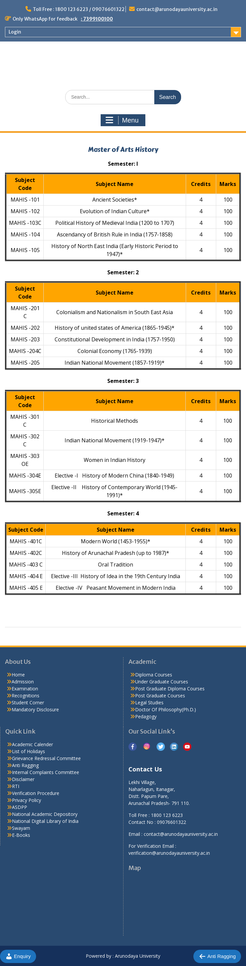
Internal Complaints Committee (45, 772)
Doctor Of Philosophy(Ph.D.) (165, 709)
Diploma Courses (153, 674)
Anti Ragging (25, 765)
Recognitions (25, 695)
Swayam (21, 828)
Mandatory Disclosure (35, 709)
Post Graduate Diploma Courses (170, 688)
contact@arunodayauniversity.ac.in (177, 9)
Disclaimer (23, 779)
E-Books (21, 835)
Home (18, 674)
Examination (25, 688)
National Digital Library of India (45, 821)
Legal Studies (149, 702)
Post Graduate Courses (160, 695)
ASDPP (19, 807)
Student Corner (28, 702)
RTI (15, 786)
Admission (23, 681)
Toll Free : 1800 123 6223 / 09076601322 (78, 9)
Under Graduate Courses (161, 681)
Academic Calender (32, 744)
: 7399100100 (97, 19)
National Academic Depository (44, 814)
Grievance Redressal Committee (46, 758)
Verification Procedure (35, 793)
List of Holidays (28, 751)
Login (15, 32)
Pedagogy (146, 716)
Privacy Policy (26, 800)
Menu (122, 120)
